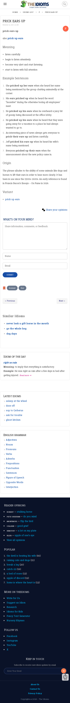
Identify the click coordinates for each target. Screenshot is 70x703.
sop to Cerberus (14, 410)
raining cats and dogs (18, 560)
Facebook (12, 636)
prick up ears (12, 199)
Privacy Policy (35, 693)
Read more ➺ (26, 375)
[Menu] (5, 4)
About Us (35, 684)
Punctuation (12, 468)
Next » (62, 300)
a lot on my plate (27, 530)
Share (65, 677)
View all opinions (16, 540)
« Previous (10, 300)
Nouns (9, 444)
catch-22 (11, 569)
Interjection (12, 487)
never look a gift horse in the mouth (27, 323)
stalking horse (24, 511)
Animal (12, 288)
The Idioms (44, 699)
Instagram (12, 640)
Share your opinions (56, 209)
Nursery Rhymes (15, 620)
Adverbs (10, 458)
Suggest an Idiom (16, 602)
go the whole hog (16, 328)
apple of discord (15, 578)
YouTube (11, 645)
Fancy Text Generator (18, 616)
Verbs (9, 454)
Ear (22, 288)
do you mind (30, 516)
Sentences (11, 472)
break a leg (13, 564)
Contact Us (35, 689)
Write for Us (13, 598)
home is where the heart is (21, 582)
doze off (10, 405)
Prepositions (12, 463)
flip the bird (26, 521)
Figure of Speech (15, 477)
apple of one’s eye (24, 535)
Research (12, 607)
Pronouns (11, 449)
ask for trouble (14, 415)
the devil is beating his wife (21, 555)
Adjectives (11, 439)
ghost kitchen (13, 419)
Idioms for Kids (15, 611)
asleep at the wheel (16, 401)
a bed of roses (14, 573)
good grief (22, 525)
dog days (11, 333)
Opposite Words (14, 482)
